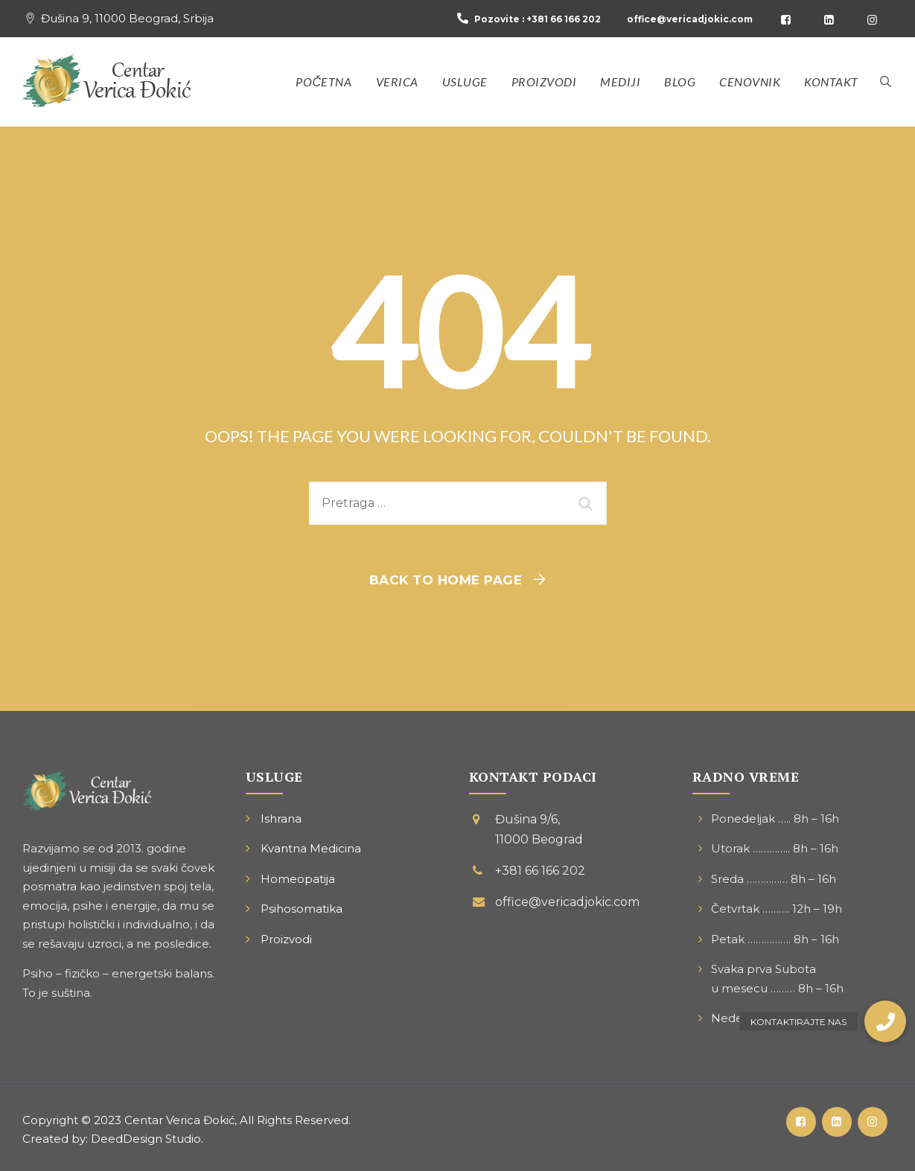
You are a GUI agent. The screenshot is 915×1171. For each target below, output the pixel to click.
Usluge (465, 81)
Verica (397, 81)
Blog (679, 81)
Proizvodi (544, 81)
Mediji (620, 81)
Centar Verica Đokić (179, 1120)
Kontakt (831, 81)
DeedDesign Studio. (147, 1139)
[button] (885, 1021)
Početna (323, 81)
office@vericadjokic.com (690, 19)
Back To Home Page (446, 579)
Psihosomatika (301, 909)
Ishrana (281, 818)
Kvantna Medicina (311, 848)
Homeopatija (298, 879)
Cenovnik (749, 81)
